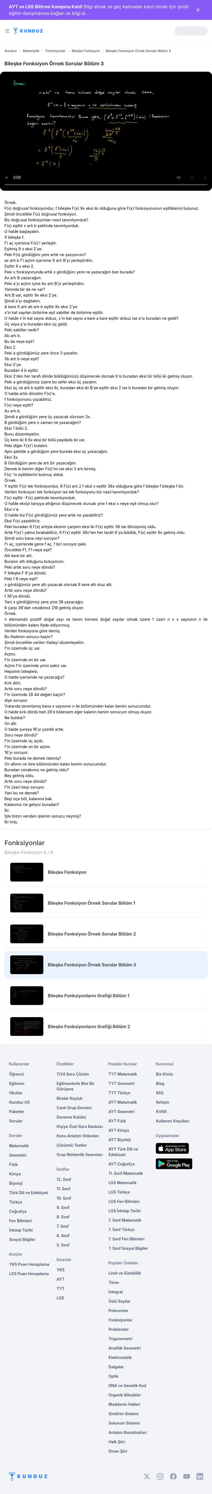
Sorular (16, 1121)
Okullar (15, 1092)
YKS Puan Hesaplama (29, 1264)
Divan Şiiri (117, 1451)
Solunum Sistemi (124, 1423)
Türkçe (15, 1202)
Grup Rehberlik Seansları (80, 1154)
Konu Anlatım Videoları (78, 1135)
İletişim (162, 1102)
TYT (61, 1288)
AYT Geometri (121, 1111)
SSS (159, 1092)
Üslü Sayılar (119, 1301)
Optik (113, 1376)
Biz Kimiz (164, 1074)
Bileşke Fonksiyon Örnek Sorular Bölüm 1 (91, 903)
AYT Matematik (122, 1102)
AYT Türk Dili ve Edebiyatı (123, 1152)
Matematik (31, 51)
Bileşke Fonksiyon (86, 51)
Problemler (118, 1329)
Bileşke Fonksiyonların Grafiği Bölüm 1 (88, 995)
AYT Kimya (118, 1130)
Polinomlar (118, 1310)
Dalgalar (116, 1366)
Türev (113, 1282)
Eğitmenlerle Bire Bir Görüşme (75, 1086)
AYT (61, 1279)
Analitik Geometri (124, 1348)
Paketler (16, 1111)
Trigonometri (120, 1338)
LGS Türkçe (119, 1192)
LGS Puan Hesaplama (29, 1273)
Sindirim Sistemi (123, 1413)
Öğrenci (16, 1074)
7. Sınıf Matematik (124, 1220)
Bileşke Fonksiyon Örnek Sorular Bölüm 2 (92, 934)
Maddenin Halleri (124, 1404)
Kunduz (11, 51)
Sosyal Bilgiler (22, 1239)
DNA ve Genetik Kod (127, 1385)
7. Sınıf (63, 1226)
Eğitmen (16, 1083)
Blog (160, 1083)
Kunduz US (19, 1102)
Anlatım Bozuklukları (127, 1432)
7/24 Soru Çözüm (73, 1074)
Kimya (15, 1173)
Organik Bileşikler (124, 1395)
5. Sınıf (63, 1245)
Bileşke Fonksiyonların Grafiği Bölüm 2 (89, 1026)
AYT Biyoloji (119, 1139)
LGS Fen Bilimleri (124, 1201)
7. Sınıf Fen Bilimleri (126, 1239)
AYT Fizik (117, 1121)
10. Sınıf (64, 1198)
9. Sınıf (63, 1207)
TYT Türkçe (119, 1092)
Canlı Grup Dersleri (74, 1107)
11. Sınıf (63, 1188)
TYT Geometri (121, 1083)
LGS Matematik (122, 1182)
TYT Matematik (122, 1074)
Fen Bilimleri (20, 1220)
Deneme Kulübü (71, 1117)
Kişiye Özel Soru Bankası (80, 1126)
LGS (60, 1298)
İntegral (115, 1291)
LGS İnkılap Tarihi (124, 1210)
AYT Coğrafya (121, 1164)
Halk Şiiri (116, 1441)
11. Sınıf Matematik (125, 1173)
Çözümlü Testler (72, 1145)
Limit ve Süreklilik (124, 1273)
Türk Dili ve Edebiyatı (28, 1192)
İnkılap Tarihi (21, 1230)
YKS (61, 1269)
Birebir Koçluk (70, 1098)
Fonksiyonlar (56, 51)
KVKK (161, 1111)
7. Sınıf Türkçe (121, 1229)
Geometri (17, 1155)
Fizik (13, 1164)
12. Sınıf (64, 1179)
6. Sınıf (63, 1235)
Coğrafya (17, 1211)
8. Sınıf (63, 1216)
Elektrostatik (120, 1357)
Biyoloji (16, 1183)
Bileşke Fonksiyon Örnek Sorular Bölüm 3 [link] (138, 51)
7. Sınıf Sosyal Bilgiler (128, 1248)
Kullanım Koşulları (172, 1121)
